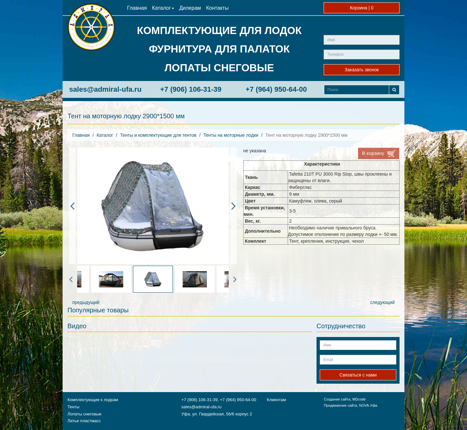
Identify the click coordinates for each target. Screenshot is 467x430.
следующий (382, 302)
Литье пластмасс (84, 420)
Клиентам (276, 399)
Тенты (73, 406)
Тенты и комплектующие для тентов (158, 135)
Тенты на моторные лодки (230, 135)
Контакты (217, 8)
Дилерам (190, 8)
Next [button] (233, 205)
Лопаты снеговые (84, 414)
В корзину (378, 153)
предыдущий (85, 302)
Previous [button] (72, 205)
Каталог (163, 8)
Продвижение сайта (340, 405)
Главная (137, 8)
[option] (153, 205)
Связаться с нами (358, 375)
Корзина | (362, 7)
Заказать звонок (362, 69)
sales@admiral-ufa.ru (105, 89)
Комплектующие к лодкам (92, 399)
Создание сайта (337, 399)
